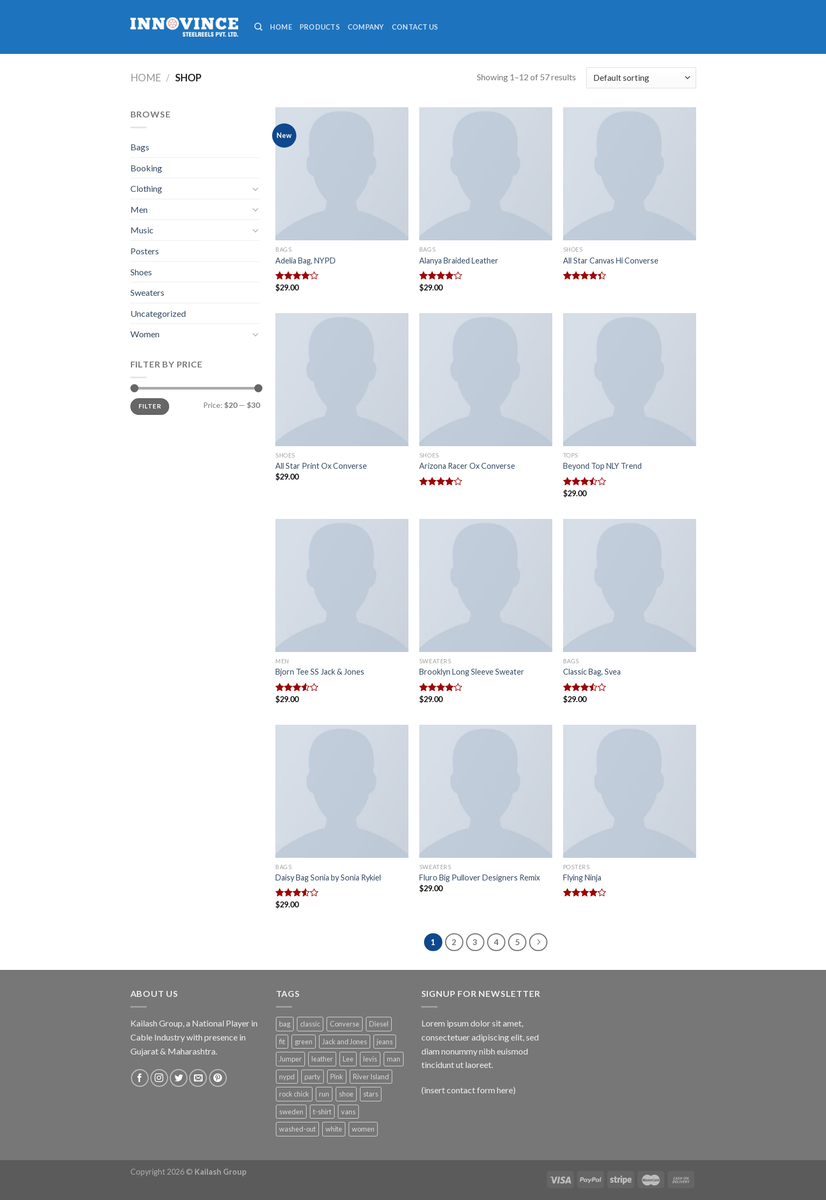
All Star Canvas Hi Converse (610, 260)
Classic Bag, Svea (592, 671)
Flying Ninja (582, 877)
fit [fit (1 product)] (282, 1041)
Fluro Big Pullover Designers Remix (479, 877)
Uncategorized (158, 313)
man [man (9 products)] (393, 1059)
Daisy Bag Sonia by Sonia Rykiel (328, 877)
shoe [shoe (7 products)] (346, 1094)
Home (281, 27)
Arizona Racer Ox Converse (467, 465)
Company (366, 27)
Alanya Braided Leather (458, 260)
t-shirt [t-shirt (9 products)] (322, 1111)
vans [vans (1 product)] (348, 1111)
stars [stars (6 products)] (370, 1094)
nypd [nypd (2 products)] (287, 1076)
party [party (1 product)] (312, 1076)
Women (144, 334)
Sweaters (147, 292)
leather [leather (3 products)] (322, 1059)
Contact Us (415, 27)
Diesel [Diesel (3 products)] (378, 1023)
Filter (149, 406)
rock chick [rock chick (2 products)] (294, 1094)
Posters (144, 251)
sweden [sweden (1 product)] (291, 1111)
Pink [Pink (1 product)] (336, 1076)
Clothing (146, 188)
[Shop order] (641, 77)
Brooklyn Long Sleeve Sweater (471, 671)
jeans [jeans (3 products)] (385, 1041)
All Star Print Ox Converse (321, 465)
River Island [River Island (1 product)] (371, 1076)
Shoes (141, 272)
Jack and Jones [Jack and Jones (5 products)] (344, 1041)
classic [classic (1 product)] (310, 1023)
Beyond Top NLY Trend (602, 465)
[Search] (258, 27)
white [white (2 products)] (333, 1129)
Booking (146, 168)
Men (139, 209)
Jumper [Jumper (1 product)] (290, 1059)
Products (320, 27)
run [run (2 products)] (324, 1094)
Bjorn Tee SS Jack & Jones (319, 671)
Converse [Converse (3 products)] (344, 1023)
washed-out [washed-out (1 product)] (297, 1129)
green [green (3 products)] (304, 1041)
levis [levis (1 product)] (370, 1059)
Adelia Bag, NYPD (305, 260)
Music (142, 230)
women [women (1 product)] (363, 1129)
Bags (139, 147)
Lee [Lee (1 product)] (348, 1059)
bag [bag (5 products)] (284, 1023)
